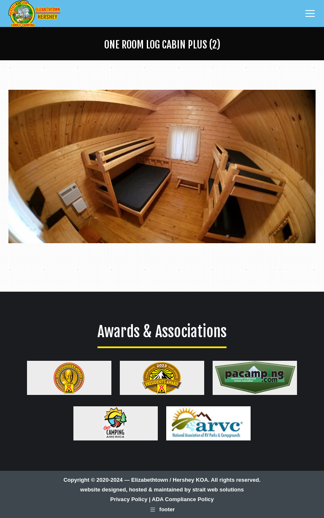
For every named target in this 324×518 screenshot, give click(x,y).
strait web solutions (218, 489)
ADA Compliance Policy (183, 499)
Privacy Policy (128, 499)
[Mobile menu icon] (310, 13)
